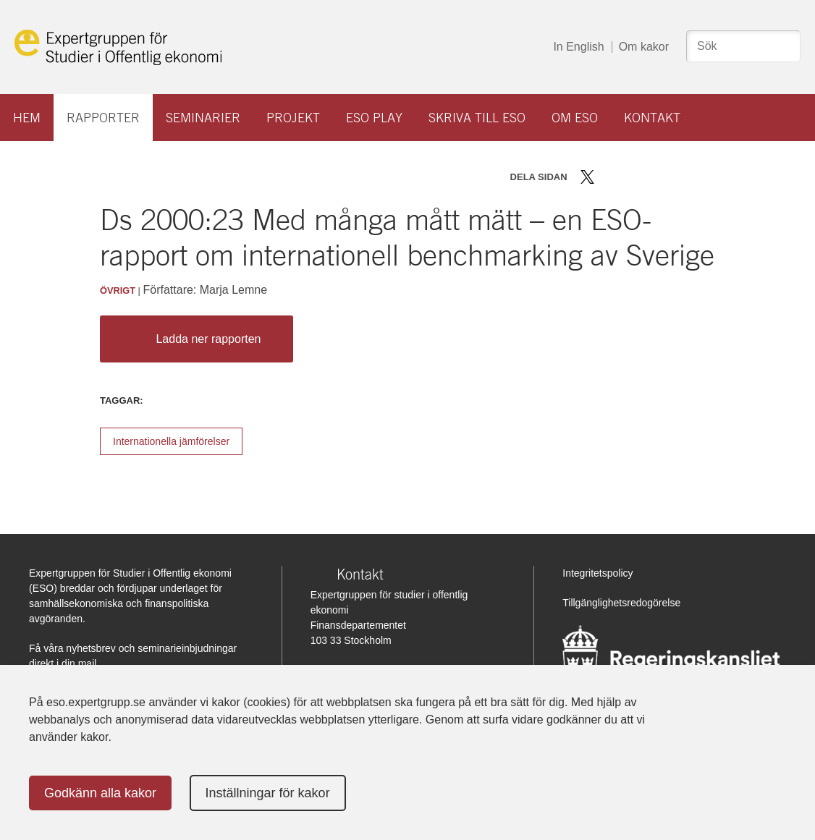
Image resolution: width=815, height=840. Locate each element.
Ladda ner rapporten (193, 339)
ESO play (374, 117)
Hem (27, 117)
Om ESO (575, 117)
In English (578, 47)
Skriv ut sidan (677, 177)
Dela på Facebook (608, 177)
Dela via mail (652, 177)
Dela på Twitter (587, 177)
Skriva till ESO (476, 117)
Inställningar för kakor (268, 793)
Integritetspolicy (597, 573)
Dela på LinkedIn (629, 177)
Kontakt (652, 117)
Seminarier (203, 117)
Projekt (293, 117)
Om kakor (644, 47)
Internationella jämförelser (171, 441)
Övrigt (117, 290)
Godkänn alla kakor (100, 793)
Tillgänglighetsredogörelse (621, 602)
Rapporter (103, 117)
